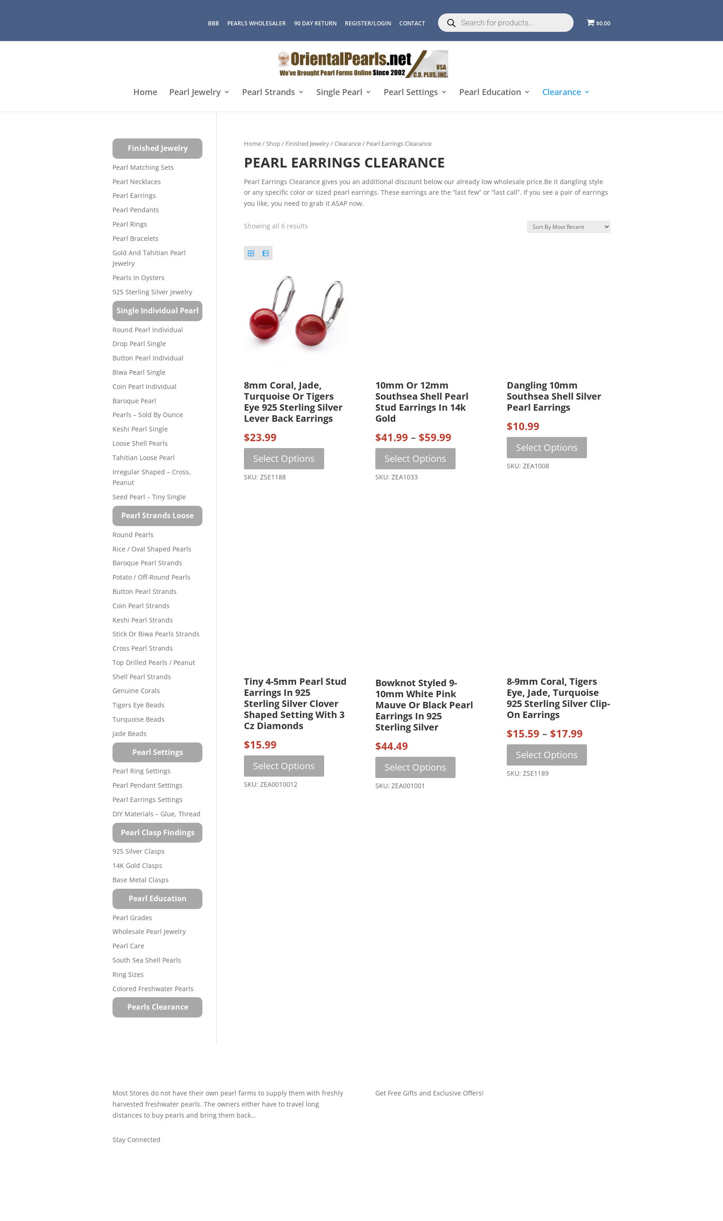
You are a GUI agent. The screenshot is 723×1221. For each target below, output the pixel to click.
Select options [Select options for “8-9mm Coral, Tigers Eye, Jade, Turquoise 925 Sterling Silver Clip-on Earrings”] (547, 754)
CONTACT (412, 23)
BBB (213, 23)
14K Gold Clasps (137, 865)
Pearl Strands (268, 93)
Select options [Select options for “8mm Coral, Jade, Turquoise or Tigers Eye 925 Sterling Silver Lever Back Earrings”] (284, 458)
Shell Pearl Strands (142, 676)
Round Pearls (133, 534)
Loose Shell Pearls (140, 443)
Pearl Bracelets (136, 238)
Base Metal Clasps (141, 879)
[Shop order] (568, 227)
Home (145, 93)
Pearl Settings (411, 93)
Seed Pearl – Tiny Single (149, 496)
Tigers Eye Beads (139, 704)
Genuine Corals (136, 690)
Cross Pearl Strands (143, 648)
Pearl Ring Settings (142, 770)
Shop (273, 143)
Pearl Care (128, 945)
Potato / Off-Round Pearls (151, 577)
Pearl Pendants (136, 209)
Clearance (561, 93)
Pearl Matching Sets (143, 167)
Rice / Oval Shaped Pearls (152, 549)
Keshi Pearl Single (140, 429)
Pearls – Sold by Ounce (148, 414)
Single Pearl (339, 93)
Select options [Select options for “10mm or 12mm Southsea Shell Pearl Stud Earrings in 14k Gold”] (415, 458)
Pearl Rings (130, 224)
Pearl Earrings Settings (148, 799)
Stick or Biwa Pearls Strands (156, 633)
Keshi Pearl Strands (143, 620)
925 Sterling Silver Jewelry (152, 291)
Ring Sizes (128, 974)
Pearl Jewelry (195, 93)
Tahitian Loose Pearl (144, 457)
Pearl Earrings (134, 195)
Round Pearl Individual (148, 329)
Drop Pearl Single (139, 343)
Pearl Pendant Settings (148, 785)
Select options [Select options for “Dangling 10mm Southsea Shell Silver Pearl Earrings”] (547, 447)
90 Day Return (315, 23)
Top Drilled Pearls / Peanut (154, 662)
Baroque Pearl (134, 400)
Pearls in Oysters (139, 277)
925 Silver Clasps (139, 851)
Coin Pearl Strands (141, 605)
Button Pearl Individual (148, 357)
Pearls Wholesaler (256, 23)
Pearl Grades (132, 917)
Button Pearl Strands (145, 591)
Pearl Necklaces (137, 181)
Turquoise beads (139, 719)
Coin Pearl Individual (145, 386)
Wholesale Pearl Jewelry (149, 931)
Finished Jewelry (307, 143)
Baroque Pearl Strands (147, 562)
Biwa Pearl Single (139, 372)
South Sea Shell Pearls (147, 960)
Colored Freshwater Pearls (153, 988)
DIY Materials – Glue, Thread (157, 813)
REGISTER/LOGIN (368, 23)
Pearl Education (490, 93)
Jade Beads (130, 733)
